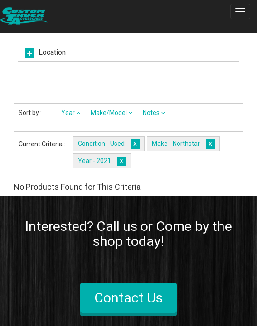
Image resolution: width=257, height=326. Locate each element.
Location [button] (52, 52)
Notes (154, 112)
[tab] (128, 55)
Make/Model (111, 112)
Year (70, 112)
